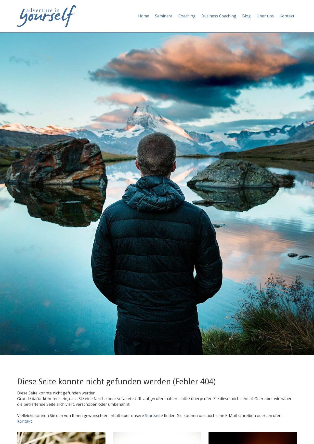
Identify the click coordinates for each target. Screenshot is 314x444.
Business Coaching (218, 16)
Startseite (154, 415)
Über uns (265, 16)
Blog (246, 16)
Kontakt (287, 16)
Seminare (163, 16)
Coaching (187, 16)
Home (143, 16)
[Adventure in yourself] (46, 15)
